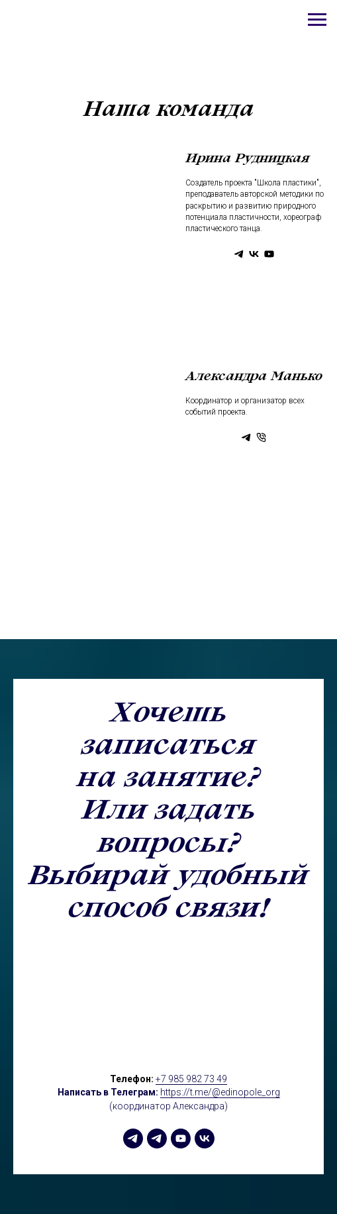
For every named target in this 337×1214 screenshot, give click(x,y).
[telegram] (133, 1138)
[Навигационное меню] (317, 19)
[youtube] (181, 1138)
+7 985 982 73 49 (191, 1079)
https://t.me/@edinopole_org (220, 1092)
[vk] (205, 1138)
